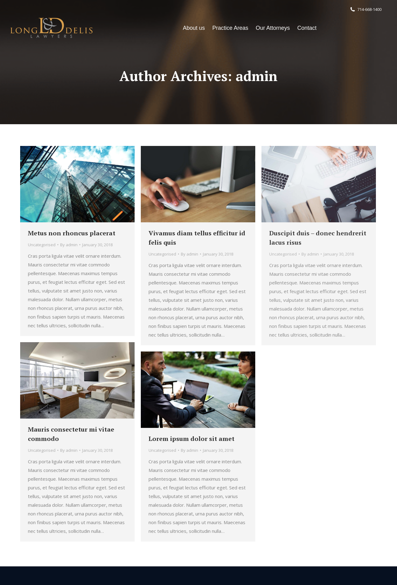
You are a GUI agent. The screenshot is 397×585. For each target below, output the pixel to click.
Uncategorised (42, 244)
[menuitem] (193, 28)
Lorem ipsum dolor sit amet (191, 438)
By (69, 244)
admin (257, 76)
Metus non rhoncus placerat (71, 233)
